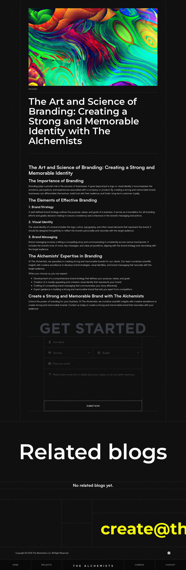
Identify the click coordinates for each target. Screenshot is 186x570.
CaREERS (139, 565)
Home (15, 565)
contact (170, 565)
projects (46, 565)
